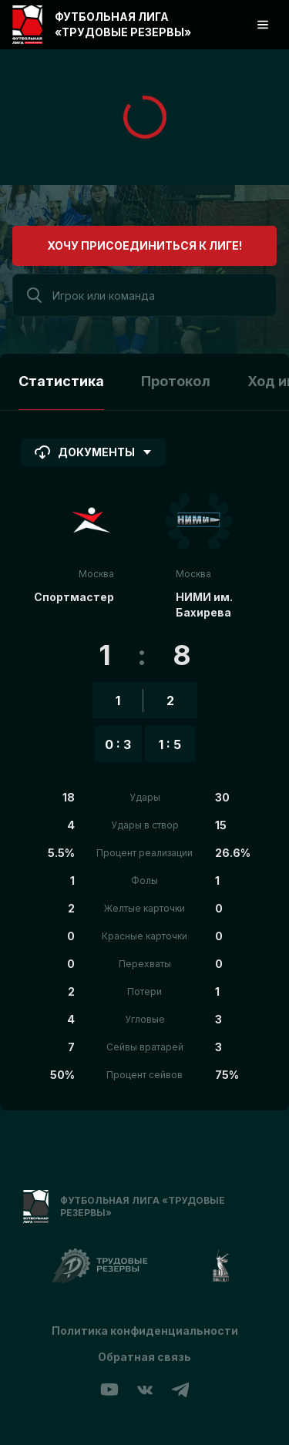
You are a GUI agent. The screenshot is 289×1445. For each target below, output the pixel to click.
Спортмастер (74, 596)
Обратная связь (144, 1356)
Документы (93, 452)
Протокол (175, 381)
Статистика (61, 381)
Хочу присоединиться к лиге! (144, 245)
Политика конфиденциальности (145, 1330)
